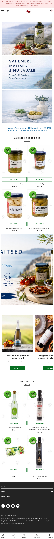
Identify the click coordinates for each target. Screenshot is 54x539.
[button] (13, 536)
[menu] (2, 11)
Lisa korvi (14, 179)
